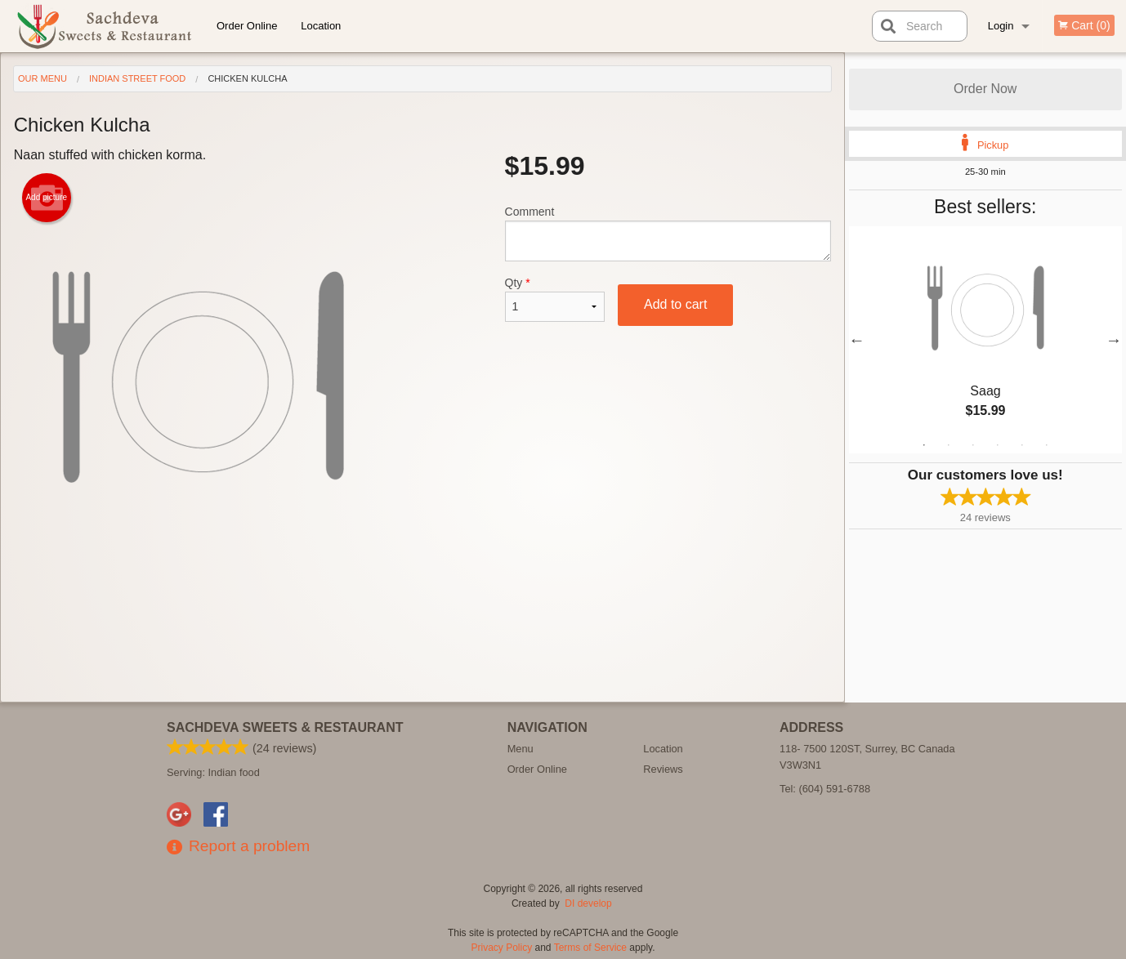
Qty (555, 299)
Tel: (825, 789)
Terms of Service (590, 947)
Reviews (662, 769)
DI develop (588, 903)
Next (1114, 340)
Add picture (46, 197)
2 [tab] (949, 445)
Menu (520, 749)
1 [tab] (924, 445)
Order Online (247, 26)
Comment (668, 233)
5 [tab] (1022, 445)
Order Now (985, 89)
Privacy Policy (502, 947)
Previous (857, 340)
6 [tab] (1047, 445)
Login (1001, 26)
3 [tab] (973, 445)
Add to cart (675, 304)
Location (321, 26)
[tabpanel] (986, 339)
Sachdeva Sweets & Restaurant (285, 727)
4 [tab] (998, 445)
